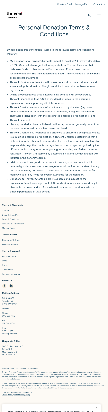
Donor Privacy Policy (22, 394)
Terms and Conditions (23, 392)
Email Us (6, 308)
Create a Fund (64, 4)
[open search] (89, 15)
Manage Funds (83, 4)
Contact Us (99, 4)
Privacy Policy (7, 394)
